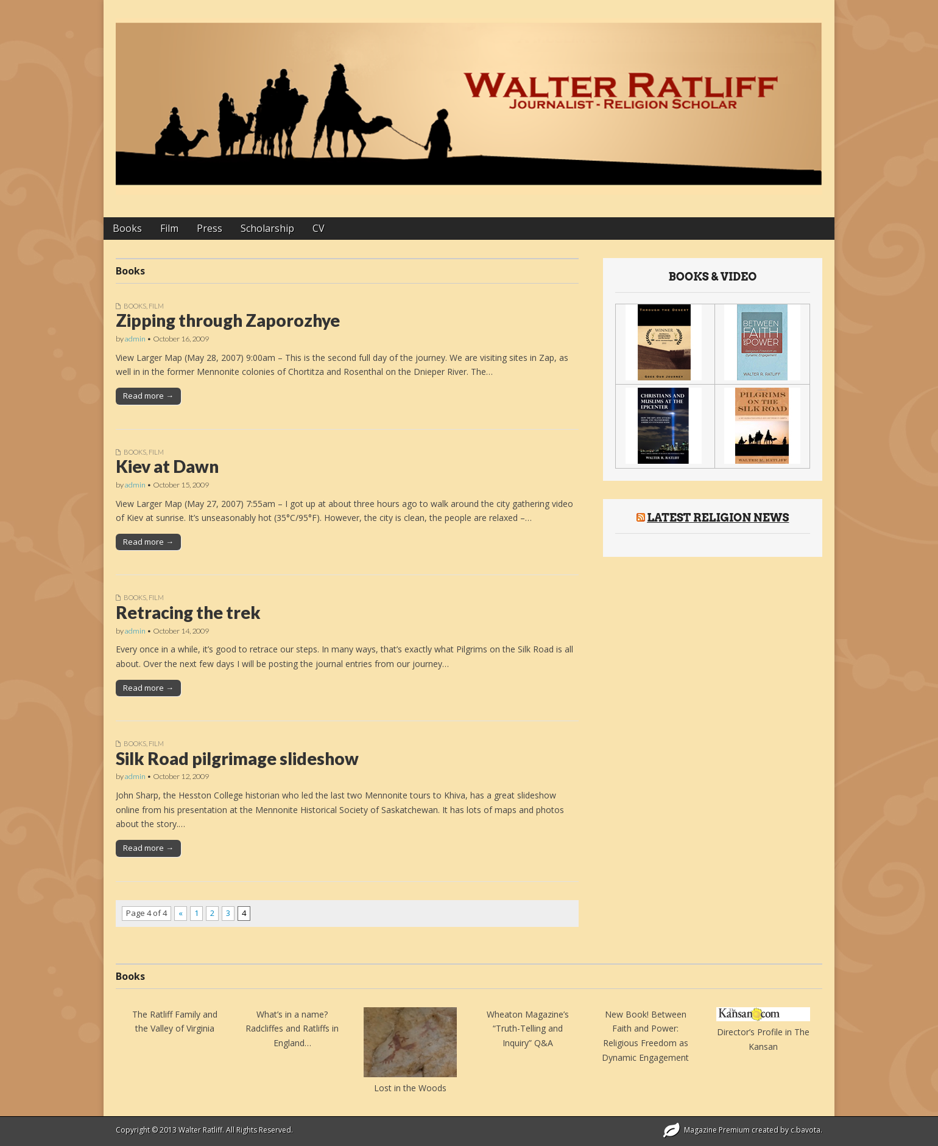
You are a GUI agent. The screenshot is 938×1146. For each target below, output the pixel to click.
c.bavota (805, 1130)
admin (135, 338)
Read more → (148, 395)
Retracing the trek (188, 612)
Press (209, 228)
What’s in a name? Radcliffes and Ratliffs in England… (292, 1028)
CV (318, 228)
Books (127, 228)
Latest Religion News (718, 517)
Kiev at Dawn (167, 466)
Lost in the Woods (410, 1088)
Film (169, 228)
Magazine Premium (717, 1130)
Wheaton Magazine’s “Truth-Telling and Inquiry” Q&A (528, 1028)
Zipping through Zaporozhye (228, 320)
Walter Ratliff (200, 1130)
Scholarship (267, 228)
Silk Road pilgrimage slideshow (237, 758)
